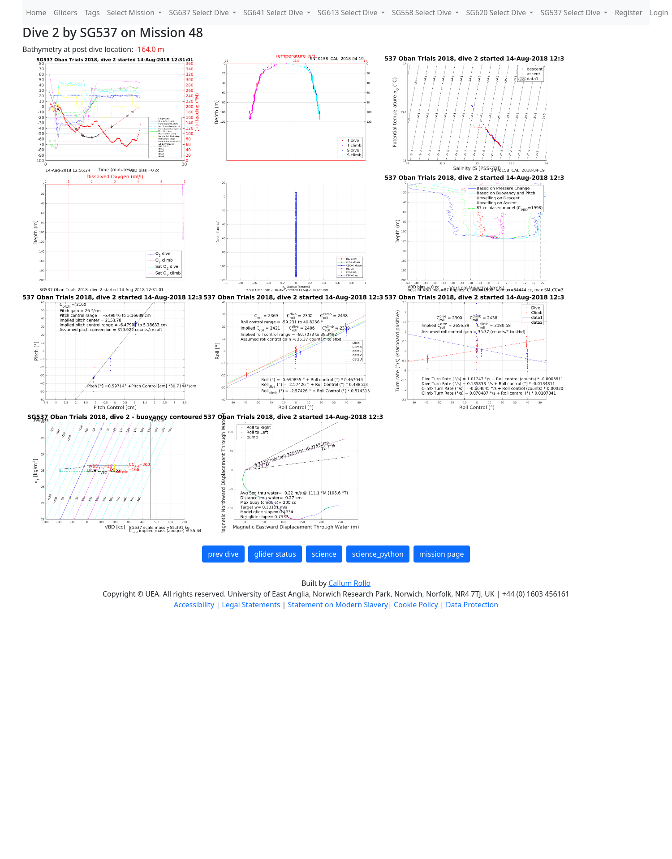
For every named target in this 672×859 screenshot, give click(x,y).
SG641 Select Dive (274, 12)
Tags (92, 12)
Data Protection (472, 605)
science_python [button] (378, 554)
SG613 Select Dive (348, 12)
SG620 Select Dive (497, 12)
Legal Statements (252, 605)
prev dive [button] (223, 554)
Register (628, 12)
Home (36, 12)
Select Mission (131, 12)
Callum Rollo (349, 583)
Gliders (66, 12)
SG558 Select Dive (423, 12)
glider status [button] (275, 554)
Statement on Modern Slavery (338, 605)
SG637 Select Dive (200, 12)
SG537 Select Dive (571, 12)
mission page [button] (441, 554)
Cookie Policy (417, 605)
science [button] (324, 554)
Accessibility (195, 605)
